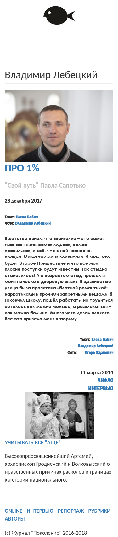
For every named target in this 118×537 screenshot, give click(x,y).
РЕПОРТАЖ (71, 510)
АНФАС (105, 380)
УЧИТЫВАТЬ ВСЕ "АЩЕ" (33, 442)
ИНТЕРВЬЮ (100, 388)
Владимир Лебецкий (33, 223)
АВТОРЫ (15, 518)
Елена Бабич (27, 217)
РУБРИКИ (99, 510)
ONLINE (13, 510)
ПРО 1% (22, 167)
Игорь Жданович (99, 352)
